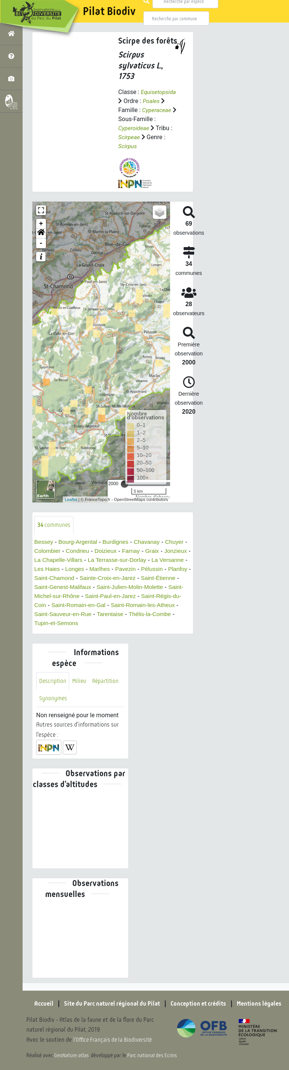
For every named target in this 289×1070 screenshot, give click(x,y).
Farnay (138, 551)
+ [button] (41, 223)
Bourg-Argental (79, 542)
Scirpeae (129, 137)
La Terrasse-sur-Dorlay (149, 560)
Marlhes (141, 569)
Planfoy (72, 578)
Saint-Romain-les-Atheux (82, 615)
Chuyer (180, 542)
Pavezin (168, 569)
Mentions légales (265, 1004)
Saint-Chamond (108, 578)
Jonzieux (46, 560)
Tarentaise (48, 624)
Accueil (37, 1004)
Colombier (51, 551)
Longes (115, 569)
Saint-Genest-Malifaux (125, 587)
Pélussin (45, 578)
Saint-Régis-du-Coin (104, 606)
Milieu (80, 681)
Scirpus (128, 146)
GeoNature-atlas (72, 1055)
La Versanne (51, 569)
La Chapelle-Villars (88, 560)
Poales (151, 101)
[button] (41, 233)
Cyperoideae (134, 128)
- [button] (41, 243)
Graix (160, 551)
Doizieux (111, 551)
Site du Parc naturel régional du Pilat (109, 1004)
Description (53, 681)
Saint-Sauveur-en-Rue (151, 615)
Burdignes (118, 542)
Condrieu (83, 551)
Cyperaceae (157, 110)
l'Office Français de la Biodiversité (115, 1040)
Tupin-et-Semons (140, 624)
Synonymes (53, 699)
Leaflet (71, 499)
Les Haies (86, 569)
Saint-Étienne (72, 587)
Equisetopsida (159, 92)
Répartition (107, 681)
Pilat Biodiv (109, 11)
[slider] (124, 484)
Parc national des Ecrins (153, 1055)
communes (54, 524)
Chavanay (151, 542)
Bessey (44, 542)
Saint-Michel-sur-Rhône (125, 596)
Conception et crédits (201, 1004)
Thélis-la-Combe (89, 624)
